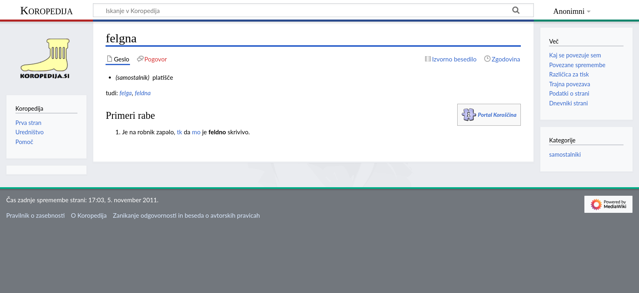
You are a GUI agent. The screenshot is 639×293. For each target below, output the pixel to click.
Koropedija (46, 10)
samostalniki (565, 154)
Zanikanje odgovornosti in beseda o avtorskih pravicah (186, 215)
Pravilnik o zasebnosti (35, 215)
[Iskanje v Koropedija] (313, 10)
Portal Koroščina (497, 114)
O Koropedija (89, 215)
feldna (143, 92)
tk (179, 132)
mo (196, 132)
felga (125, 92)
